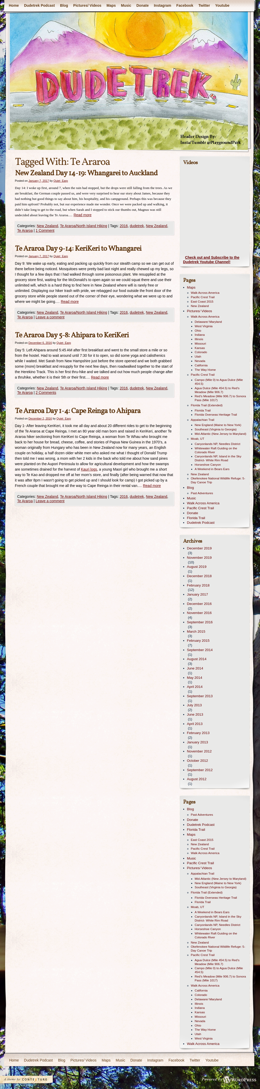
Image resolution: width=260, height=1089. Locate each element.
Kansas (200, 348)
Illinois (199, 339)
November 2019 (199, 558)
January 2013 (197, 742)
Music (126, 5)
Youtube (222, 5)
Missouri (200, 343)
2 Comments (46, 392)
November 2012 (199, 751)
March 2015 (196, 631)
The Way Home (205, 370)
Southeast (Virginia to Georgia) (216, 429)
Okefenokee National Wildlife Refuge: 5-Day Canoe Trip (218, 480)
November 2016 (199, 613)
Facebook (184, 5)
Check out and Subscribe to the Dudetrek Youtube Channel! (211, 259)
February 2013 (198, 733)
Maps (111, 5)
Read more (82, 215)
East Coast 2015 (202, 301)
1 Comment (45, 230)
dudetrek (137, 226)
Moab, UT (197, 439)
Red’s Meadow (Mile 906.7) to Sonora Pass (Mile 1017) (220, 398)
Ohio (198, 330)
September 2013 (200, 696)
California (201, 365)
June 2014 (195, 668)
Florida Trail (203, 410)
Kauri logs (89, 469)
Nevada (200, 361)
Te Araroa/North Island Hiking (83, 226)
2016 (124, 226)
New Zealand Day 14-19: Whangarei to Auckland (86, 173)
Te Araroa (25, 230)
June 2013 (195, 714)
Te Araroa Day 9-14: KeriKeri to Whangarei (78, 249)
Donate (142, 5)
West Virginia (204, 326)
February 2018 (198, 585)
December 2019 (199, 548)
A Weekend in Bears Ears (212, 469)
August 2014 (196, 659)
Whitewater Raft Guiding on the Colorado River (216, 450)
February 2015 (198, 641)
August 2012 (196, 779)
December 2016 (199, 604)
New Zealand (47, 226)
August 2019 (196, 567)
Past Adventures (202, 493)
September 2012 (200, 770)
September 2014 (200, 650)
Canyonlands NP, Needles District (217, 444)
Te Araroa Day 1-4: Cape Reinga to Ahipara (77, 411)
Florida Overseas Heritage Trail (216, 414)
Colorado (201, 352)
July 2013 (194, 705)
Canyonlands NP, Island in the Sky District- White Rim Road (218, 458)
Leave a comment (50, 317)
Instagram (162, 5)
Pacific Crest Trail (203, 297)
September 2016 (200, 622)
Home (14, 5)
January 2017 (197, 594)
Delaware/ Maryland (208, 322)
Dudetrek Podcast (39, 5)
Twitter (204, 5)
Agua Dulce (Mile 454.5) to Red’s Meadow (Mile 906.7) (217, 390)
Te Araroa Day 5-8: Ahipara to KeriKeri (72, 335)
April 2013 (195, 724)
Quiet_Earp (61, 180)
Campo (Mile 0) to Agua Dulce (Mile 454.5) (219, 382)
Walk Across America (205, 293)
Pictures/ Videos (87, 5)
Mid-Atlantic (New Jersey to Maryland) (221, 434)
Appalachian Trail (202, 420)
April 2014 (195, 687)
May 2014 (194, 678)
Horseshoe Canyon (208, 464)
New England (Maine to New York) (218, 425)
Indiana (200, 335)
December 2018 (199, 576)
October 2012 (197, 761)
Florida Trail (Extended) (207, 405)
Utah (198, 356)
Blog (64, 5)
